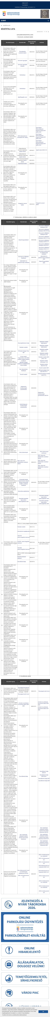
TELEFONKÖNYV (25, 5)
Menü (3, 20)
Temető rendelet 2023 (44, 368)
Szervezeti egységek (22, 60)
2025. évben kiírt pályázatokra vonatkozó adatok (43, 457)
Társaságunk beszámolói (23, 687)
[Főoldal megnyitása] (11, 13)
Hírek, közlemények (23, 452)
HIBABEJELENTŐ (25, 3)
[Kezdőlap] (1, 25)
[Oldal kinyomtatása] (48, 31)
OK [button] (43, 1011)
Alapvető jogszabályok (24, 240)
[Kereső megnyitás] (48, 20)
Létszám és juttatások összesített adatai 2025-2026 (23, 704)
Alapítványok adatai (22, 163)
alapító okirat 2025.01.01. (41, 150)
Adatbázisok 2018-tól (23, 873)
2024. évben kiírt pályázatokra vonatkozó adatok (43, 462)
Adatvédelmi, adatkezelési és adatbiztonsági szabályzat (44, 253)
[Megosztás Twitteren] (46, 31)
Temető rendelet (23, 374)
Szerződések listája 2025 (44, 778)
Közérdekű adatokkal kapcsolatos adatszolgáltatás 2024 (44, 497)
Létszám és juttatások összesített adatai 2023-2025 (43, 703)
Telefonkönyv (22, 88)
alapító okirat (22, 151)
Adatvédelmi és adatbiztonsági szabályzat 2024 (44, 258)
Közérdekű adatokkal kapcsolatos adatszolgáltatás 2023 (44, 502)
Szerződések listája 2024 (44, 780)
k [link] (20, 479)
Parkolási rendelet (24, 347)
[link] (23, 687)
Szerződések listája (21, 561)
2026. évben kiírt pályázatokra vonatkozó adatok (22, 462)
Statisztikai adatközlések (23, 491)
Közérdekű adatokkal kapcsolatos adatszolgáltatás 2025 (24, 500)
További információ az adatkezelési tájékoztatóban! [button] (14, 1014)
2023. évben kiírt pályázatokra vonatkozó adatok (43, 467)
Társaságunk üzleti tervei (23, 694)
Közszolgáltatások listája (23, 343)
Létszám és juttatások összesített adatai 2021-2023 (43, 708)
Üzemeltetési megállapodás (23, 531)
